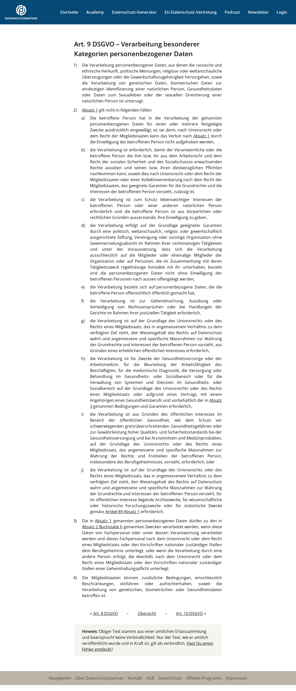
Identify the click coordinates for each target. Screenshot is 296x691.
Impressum (236, 678)
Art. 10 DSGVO (189, 613)
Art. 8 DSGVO (105, 613)
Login (282, 12)
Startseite (69, 12)
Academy (95, 12)
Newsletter (258, 12)
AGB (150, 678)
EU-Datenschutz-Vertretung (191, 12)
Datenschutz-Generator (134, 12)
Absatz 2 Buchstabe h (102, 526)
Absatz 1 (90, 110)
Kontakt (135, 678)
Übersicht (147, 613)
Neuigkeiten (60, 678)
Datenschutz (170, 678)
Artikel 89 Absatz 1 (122, 511)
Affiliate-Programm (204, 678)
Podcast (232, 12)
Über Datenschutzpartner (99, 678)
